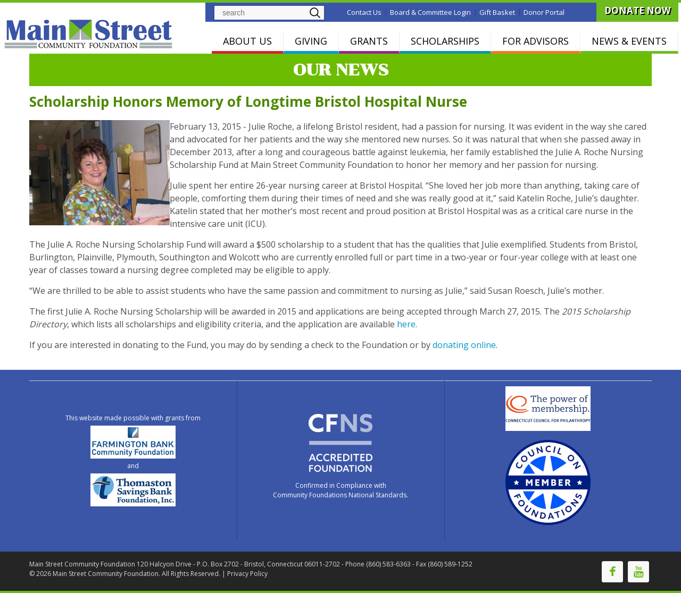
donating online (464, 345)
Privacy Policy (247, 573)
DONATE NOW (637, 10)
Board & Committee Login (430, 12)
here (406, 324)
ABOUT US (247, 41)
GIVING (311, 41)
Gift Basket (497, 12)
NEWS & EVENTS (629, 41)
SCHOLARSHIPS (445, 41)
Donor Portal (544, 12)
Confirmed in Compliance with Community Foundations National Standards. (340, 490)
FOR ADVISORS (535, 41)
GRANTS (369, 41)
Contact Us (364, 12)
